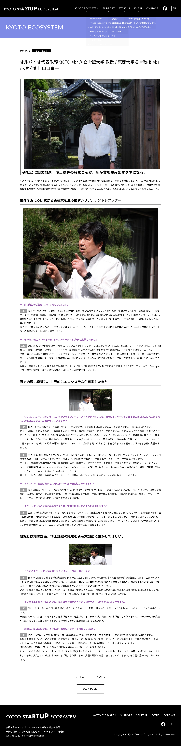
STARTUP (124, 8)
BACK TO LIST (90, 689)
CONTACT (152, 8)
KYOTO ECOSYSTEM (87, 8)
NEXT (100, 676)
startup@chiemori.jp (33, 735)
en (174, 8)
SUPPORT (109, 8)
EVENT (138, 8)
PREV (81, 676)
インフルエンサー (41, 50)
